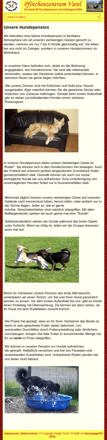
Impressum (11, 433)
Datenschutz (29, 433)
